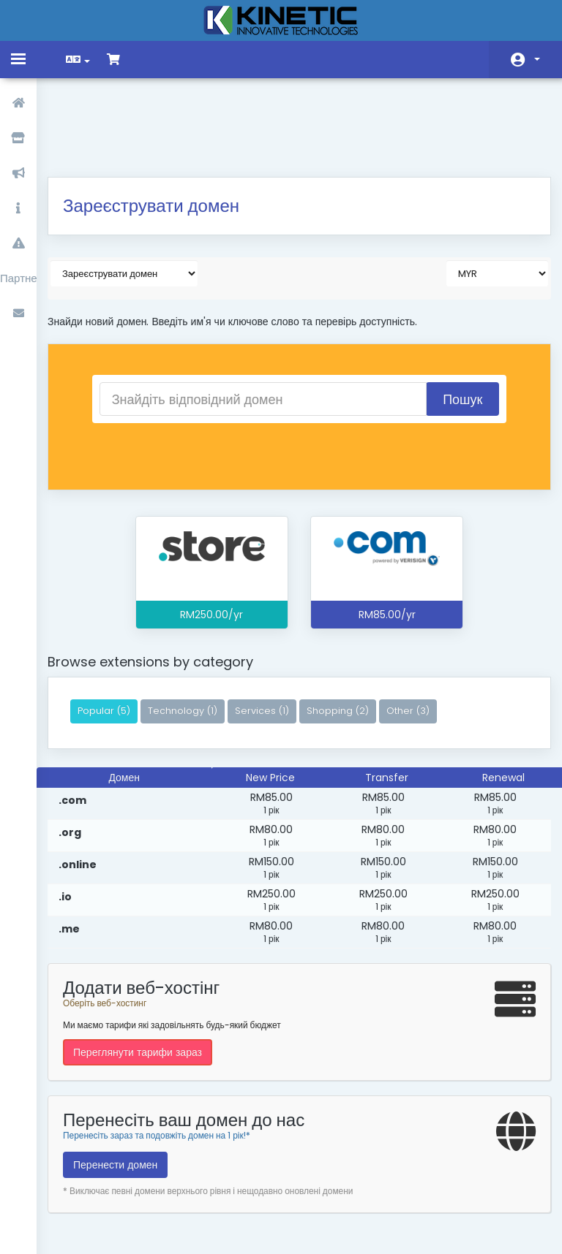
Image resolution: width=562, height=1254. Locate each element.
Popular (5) (115, 634)
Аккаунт (537, 59)
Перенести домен (126, 1088)
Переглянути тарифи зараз (148, 975)
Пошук (453, 323)
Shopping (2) (349, 634)
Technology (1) (193, 634)
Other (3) (419, 634)
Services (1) (273, 634)
